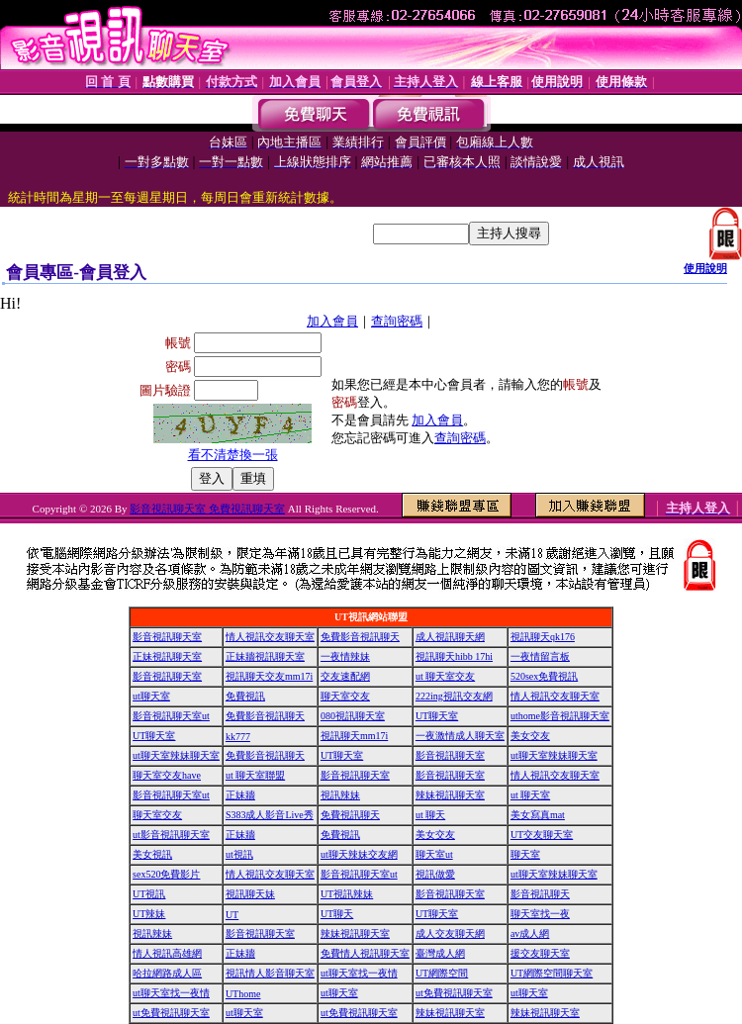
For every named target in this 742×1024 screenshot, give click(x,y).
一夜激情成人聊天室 (460, 735)
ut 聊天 (430, 814)
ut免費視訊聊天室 (454, 992)
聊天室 (525, 854)
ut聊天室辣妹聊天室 (176, 755)
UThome (243, 993)
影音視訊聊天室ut (171, 715)
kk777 (238, 736)
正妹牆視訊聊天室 (265, 656)
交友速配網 (345, 676)
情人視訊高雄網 (167, 953)
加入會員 (332, 321)
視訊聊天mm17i (354, 735)
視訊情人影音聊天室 (270, 973)
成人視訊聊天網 (450, 636)
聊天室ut (434, 854)
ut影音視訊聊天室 (171, 834)
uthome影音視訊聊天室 (559, 715)
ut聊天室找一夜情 (359, 973)
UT (232, 914)
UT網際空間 (442, 973)
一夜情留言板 (540, 656)
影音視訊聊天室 (167, 636)
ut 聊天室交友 (445, 676)
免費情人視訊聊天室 (365, 953)
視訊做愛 (435, 874)
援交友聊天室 (540, 953)
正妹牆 (240, 795)
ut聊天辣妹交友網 (359, 854)
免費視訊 (245, 696)
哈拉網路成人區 (167, 973)
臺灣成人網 (440, 953)
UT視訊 (149, 893)
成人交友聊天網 (450, 933)
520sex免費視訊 (544, 676)
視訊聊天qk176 (542, 636)
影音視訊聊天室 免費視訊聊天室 (207, 508)
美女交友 (530, 735)
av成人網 (529, 933)
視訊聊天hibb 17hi (454, 656)
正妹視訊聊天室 (167, 656)
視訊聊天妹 (250, 893)
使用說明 (705, 268)
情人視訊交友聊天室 (270, 636)
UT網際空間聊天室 (551, 973)
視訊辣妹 (340, 795)
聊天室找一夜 (540, 913)
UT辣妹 (149, 913)
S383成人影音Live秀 (270, 814)
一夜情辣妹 (345, 656)
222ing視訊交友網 (454, 696)
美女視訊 (152, 854)
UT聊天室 (437, 715)
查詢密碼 (396, 321)
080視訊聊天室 (353, 715)
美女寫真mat (537, 814)
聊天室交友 (345, 696)
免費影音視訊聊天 (360, 636)
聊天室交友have (167, 775)
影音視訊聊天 (540, 893)
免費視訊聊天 (350, 814)
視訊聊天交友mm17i (269, 676)
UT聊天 (337, 913)
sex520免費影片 (166, 874)
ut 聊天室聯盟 (255, 775)
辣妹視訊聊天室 (450, 795)
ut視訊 (239, 854)
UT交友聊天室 (541, 834)
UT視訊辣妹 (347, 893)
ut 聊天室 (530, 795)
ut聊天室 (151, 696)
